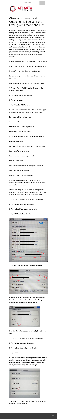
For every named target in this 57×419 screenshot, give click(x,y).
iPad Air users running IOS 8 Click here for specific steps (27, 66)
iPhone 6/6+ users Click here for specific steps (24, 71)
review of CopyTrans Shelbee (18, 404)
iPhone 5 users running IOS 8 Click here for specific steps (28, 61)
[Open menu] (46, 9)
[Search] (42, 3)
